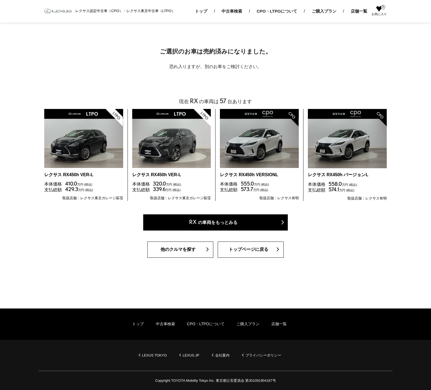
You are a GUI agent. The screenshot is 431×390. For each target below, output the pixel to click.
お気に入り (379, 11)
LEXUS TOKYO (154, 355)
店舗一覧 (359, 11)
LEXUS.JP (191, 355)
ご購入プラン (324, 11)
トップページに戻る (248, 250)
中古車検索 (232, 11)
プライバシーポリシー (263, 355)
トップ (201, 11)
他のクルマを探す (178, 250)
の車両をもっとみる (213, 222)
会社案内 (223, 355)
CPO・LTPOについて (277, 11)
